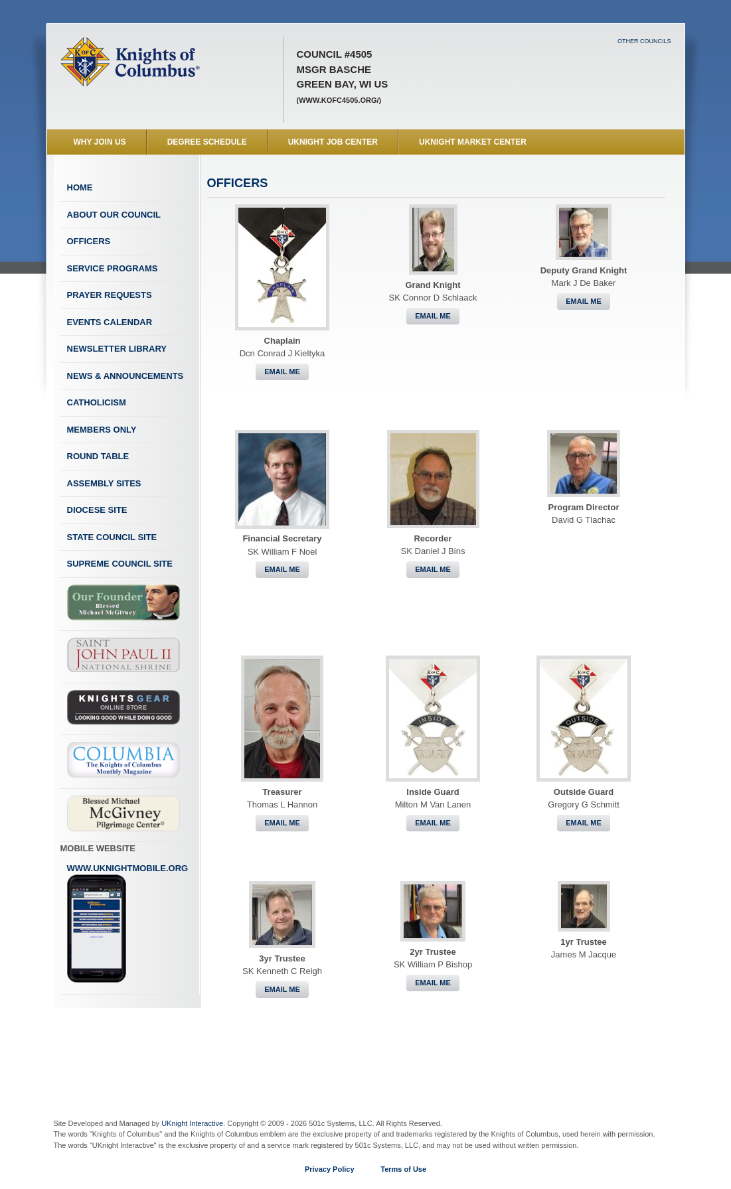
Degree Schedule (207, 142)
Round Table (98, 456)
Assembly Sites (104, 483)
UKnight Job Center (333, 142)
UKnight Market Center (473, 142)
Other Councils (644, 41)
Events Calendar (110, 322)
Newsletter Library (117, 349)
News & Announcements (125, 376)
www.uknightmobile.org (128, 923)
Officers (89, 241)
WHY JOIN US (100, 142)
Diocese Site (97, 510)
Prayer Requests (109, 295)
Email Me (282, 372)
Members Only (102, 430)
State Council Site (112, 537)
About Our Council (114, 215)
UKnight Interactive (192, 1123)
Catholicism (96, 402)
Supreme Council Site (120, 564)
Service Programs (112, 268)
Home (80, 187)
